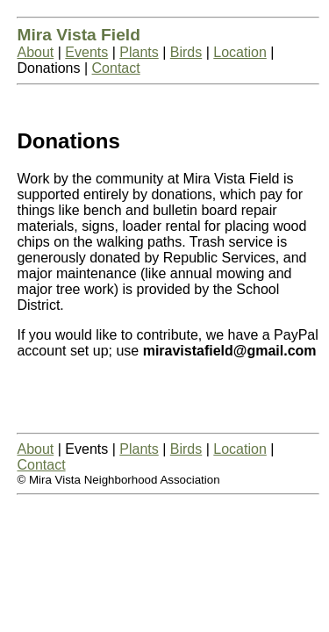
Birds (186, 52)
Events (86, 52)
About (35, 52)
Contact (116, 68)
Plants (138, 52)
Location (240, 52)
